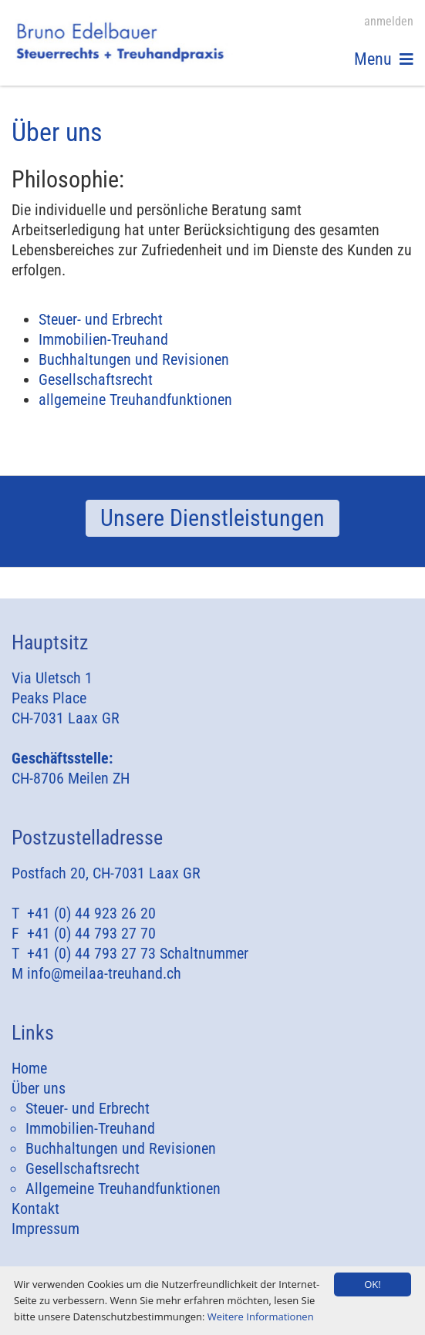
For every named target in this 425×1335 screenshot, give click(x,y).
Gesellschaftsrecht (96, 379)
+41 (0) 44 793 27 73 (91, 953)
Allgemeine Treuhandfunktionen (123, 1188)
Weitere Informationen (260, 1316)
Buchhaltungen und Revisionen (134, 359)
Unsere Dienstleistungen (212, 517)
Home (29, 1068)
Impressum (45, 1228)
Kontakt (35, 1208)
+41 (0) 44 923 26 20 (91, 913)
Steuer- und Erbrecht (101, 319)
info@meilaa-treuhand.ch (104, 973)
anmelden (388, 21)
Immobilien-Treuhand (103, 339)
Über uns (39, 1088)
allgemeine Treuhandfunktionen (135, 399)
